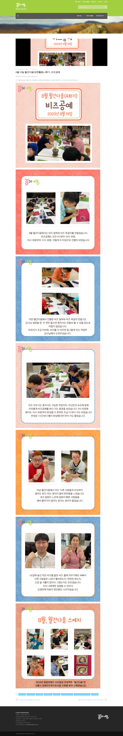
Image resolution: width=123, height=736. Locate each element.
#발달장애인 (48, 694)
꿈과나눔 (79, 15)
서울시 (105, 1)
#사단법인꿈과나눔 (67, 694)
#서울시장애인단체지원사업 (82, 694)
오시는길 (100, 1)
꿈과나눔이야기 (100, 15)
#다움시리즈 (31, 694)
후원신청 (93, 1)
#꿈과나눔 (22, 694)
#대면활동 (39, 694)
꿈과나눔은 (77, 1)
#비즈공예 (56, 694)
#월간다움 (94, 694)
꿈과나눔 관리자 (21, 69)
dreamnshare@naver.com (32, 724)
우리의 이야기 (35, 69)
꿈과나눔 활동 (86, 1)
